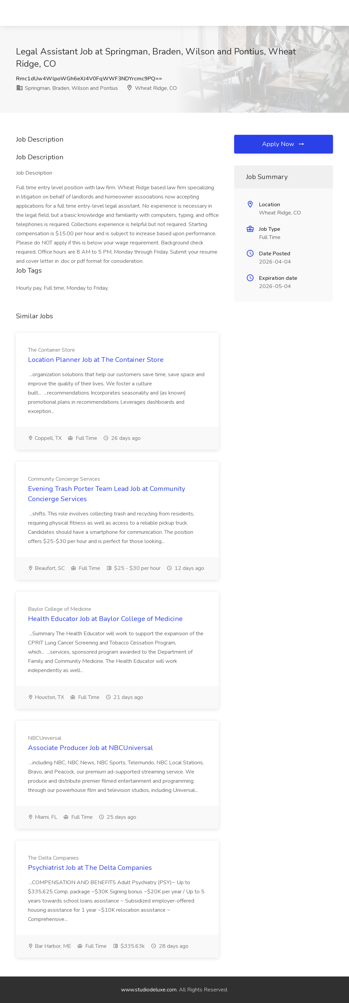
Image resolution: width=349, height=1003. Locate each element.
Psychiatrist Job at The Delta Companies (90, 867)
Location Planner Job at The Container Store (96, 359)
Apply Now (283, 144)
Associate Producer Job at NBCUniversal (90, 747)
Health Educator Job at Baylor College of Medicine (105, 618)
